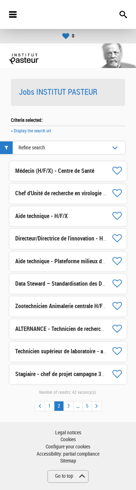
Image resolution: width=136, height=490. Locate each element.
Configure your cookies (68, 447)
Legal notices (68, 433)
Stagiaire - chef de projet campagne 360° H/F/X (69, 374)
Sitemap (68, 461)
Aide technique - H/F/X (41, 216)
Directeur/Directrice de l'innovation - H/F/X (64, 238)
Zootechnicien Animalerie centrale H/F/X (61, 306)
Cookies (68, 439)
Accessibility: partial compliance (68, 454)
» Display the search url (31, 130)
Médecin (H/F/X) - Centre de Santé (54, 170)
